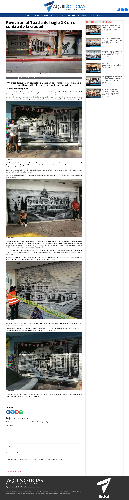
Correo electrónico (12, 453)
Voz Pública (82, 15)
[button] (8, 412)
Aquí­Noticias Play (96, 15)
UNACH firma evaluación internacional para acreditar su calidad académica (112, 40)
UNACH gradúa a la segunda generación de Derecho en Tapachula (112, 65)
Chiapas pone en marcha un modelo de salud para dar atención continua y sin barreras (112, 79)
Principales (43, 78)
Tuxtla (36, 15)
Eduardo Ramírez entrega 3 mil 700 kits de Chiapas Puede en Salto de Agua (112, 53)
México (53, 15)
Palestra (71, 15)
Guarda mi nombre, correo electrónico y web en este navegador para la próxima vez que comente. (35, 459)
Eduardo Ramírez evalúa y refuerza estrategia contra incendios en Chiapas (111, 27)
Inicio (29, 15)
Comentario (10, 425)
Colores (62, 15)
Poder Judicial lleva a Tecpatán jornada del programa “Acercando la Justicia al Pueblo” (111, 92)
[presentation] (18, 466)
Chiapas (45, 15)
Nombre (9, 446)
